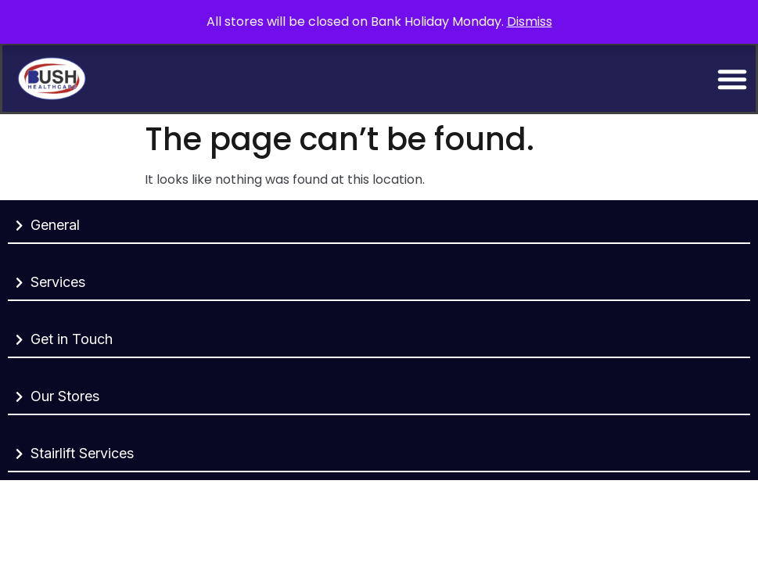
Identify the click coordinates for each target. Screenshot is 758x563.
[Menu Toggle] (732, 79)
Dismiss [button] (529, 21)
